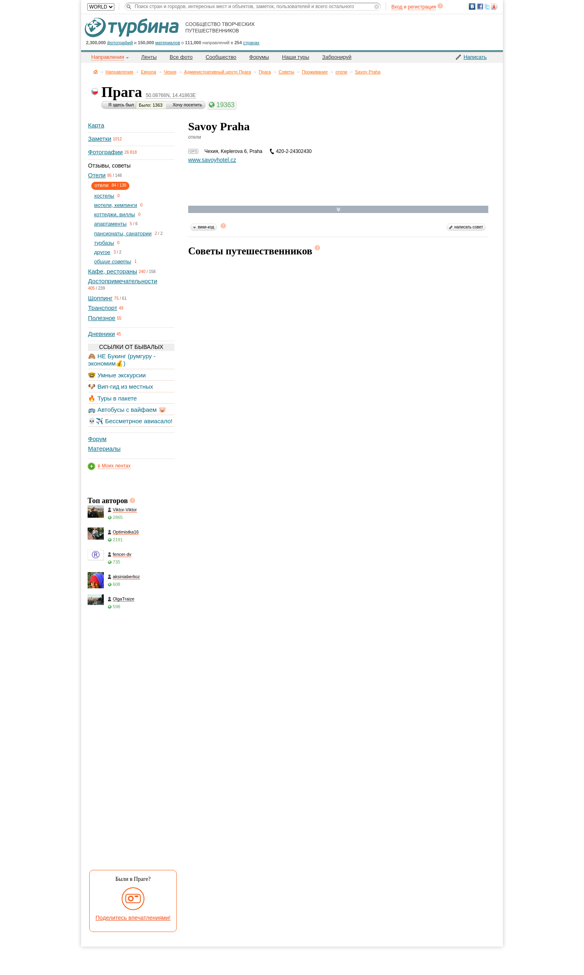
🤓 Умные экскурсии (117, 375)
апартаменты (110, 224)
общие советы (112, 261)
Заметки (99, 138)
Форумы (259, 57)
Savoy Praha (367, 71)
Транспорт (102, 307)
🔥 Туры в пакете (112, 398)
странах (251, 42)
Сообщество (221, 57)
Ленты (149, 57)
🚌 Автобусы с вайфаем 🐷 (127, 409)
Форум (97, 438)
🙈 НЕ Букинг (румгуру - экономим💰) (122, 360)
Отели (96, 175)
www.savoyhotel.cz (212, 160)
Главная (95, 71)
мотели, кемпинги (115, 205)
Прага (265, 71)
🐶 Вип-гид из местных (120, 386)
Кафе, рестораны (112, 271)
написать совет (468, 227)
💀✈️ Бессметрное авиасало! (130, 421)
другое (102, 252)
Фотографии (105, 152)
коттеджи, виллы (114, 214)
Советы (286, 71)
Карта (96, 125)
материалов (167, 42)
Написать (475, 57)
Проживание (315, 71)
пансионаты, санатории (123, 233)
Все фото (181, 57)
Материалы (104, 448)
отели (341, 71)
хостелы (104, 196)
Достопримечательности (122, 281)
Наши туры (295, 57)
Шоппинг (100, 298)
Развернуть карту (338, 209)
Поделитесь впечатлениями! (133, 918)
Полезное (101, 317)
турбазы (104, 243)
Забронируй (336, 57)
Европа (149, 71)
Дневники (101, 333)
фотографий (120, 42)
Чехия (170, 71)
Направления (119, 71)
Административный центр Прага (217, 71)
